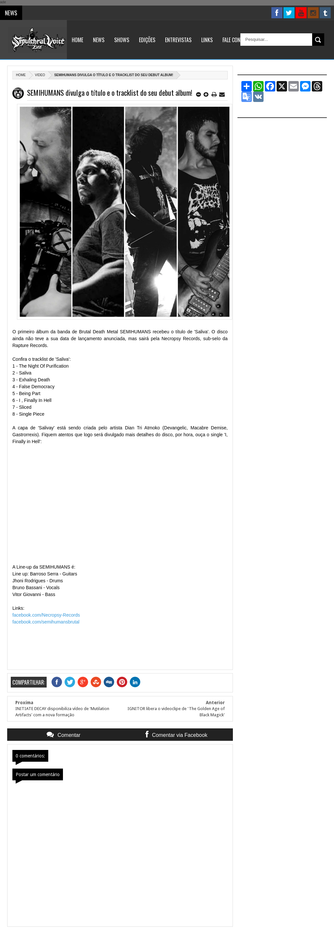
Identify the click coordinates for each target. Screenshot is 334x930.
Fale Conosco (236, 40)
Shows (121, 40)
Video (40, 75)
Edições (147, 40)
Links (207, 40)
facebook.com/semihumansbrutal (45, 621)
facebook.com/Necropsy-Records (46, 615)
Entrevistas (178, 40)
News (98, 40)
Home (77, 40)
